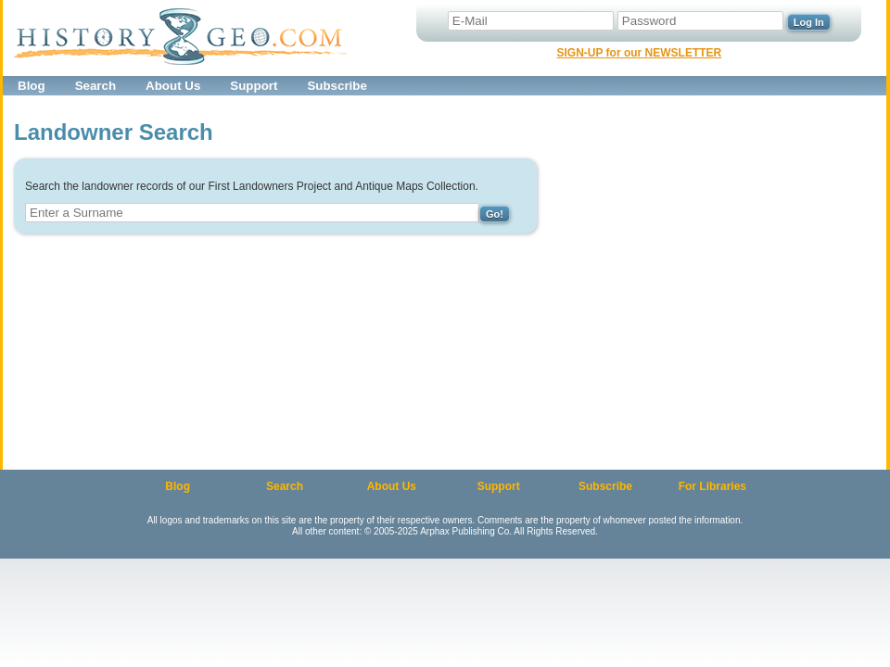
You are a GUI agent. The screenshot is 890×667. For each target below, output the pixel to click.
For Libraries (712, 486)
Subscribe (336, 86)
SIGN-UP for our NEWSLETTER (638, 52)
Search (95, 86)
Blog (31, 86)
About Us (173, 86)
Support (253, 86)
